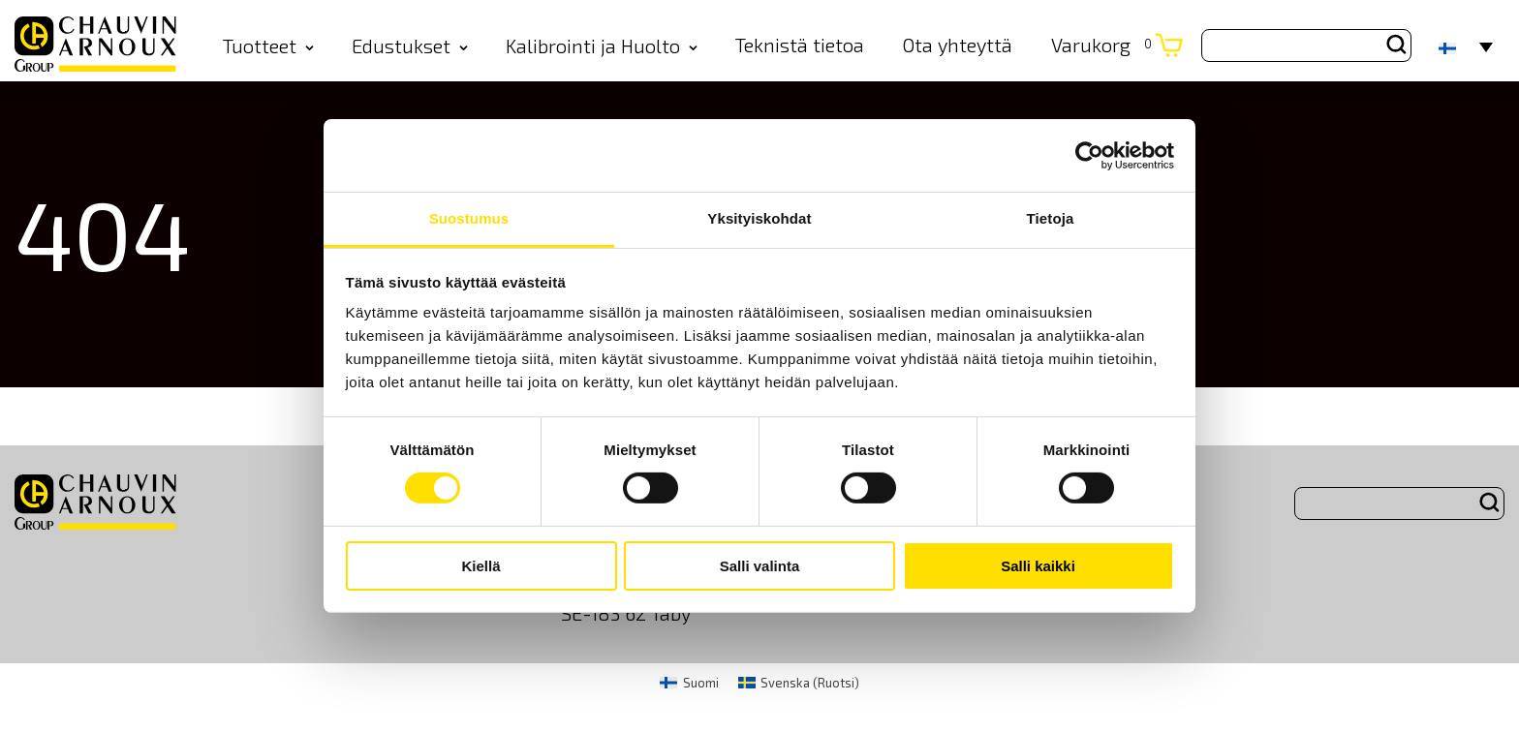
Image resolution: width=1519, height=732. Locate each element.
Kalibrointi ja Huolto (602, 45)
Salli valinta (760, 566)
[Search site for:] (1306, 45)
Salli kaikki (1038, 566)
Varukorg (1101, 44)
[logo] (95, 46)
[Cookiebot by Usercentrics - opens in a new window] (1089, 154)
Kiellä (480, 566)
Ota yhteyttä (957, 44)
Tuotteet (268, 45)
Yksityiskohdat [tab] (759, 218)
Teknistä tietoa (799, 44)
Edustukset (410, 45)
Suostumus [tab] (469, 218)
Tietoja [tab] (1050, 218)
